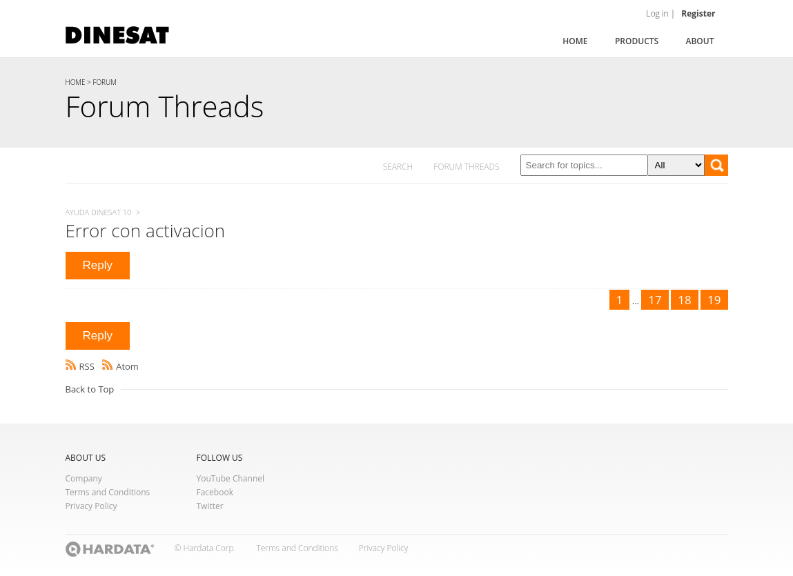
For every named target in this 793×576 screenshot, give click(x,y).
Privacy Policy (91, 506)
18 (684, 300)
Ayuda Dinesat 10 (99, 212)
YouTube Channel (231, 478)
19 (714, 300)
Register (698, 13)
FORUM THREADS (466, 166)
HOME (76, 82)
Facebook (215, 492)
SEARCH (398, 166)
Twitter (210, 506)
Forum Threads (165, 106)
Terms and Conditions (108, 492)
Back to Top (90, 389)
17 (654, 300)
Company (84, 478)
